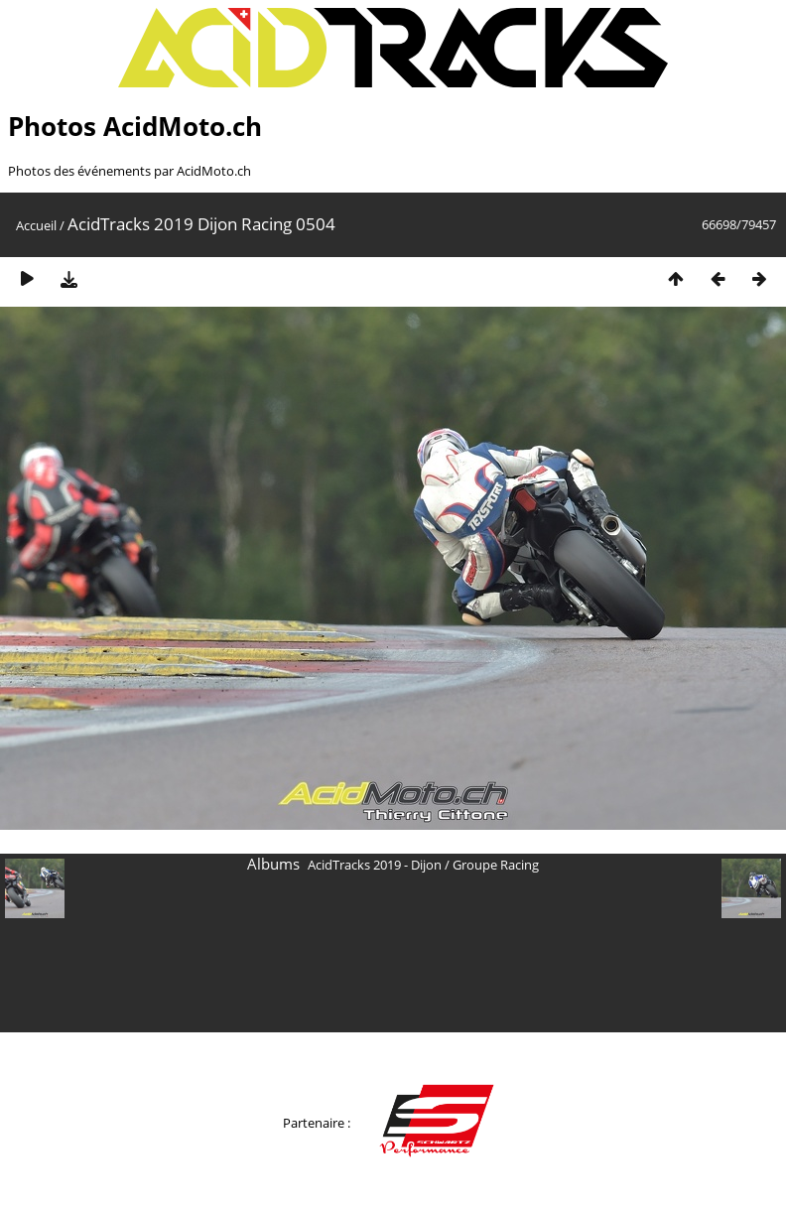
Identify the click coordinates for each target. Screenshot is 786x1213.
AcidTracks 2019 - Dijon (375, 865)
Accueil (36, 225)
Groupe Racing (496, 865)
